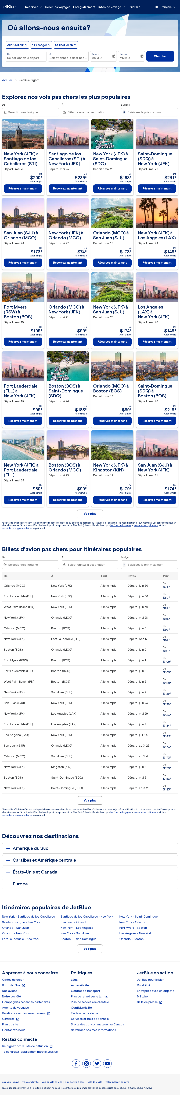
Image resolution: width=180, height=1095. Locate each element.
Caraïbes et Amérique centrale (40, 860)
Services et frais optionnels (90, 1019)
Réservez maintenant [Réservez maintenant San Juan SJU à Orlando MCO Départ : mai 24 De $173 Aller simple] (23, 262)
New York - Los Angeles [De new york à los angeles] (77, 927)
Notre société (11, 996)
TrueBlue (134, 7)
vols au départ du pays (117, 1082)
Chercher (160, 56)
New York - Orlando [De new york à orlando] (132, 922)
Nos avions (9, 991)
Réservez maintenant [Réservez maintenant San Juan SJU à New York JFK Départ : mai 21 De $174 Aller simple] (157, 500)
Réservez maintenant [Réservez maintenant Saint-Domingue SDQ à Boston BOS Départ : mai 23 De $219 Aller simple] (157, 421)
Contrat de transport (85, 991)
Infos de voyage (112, 7)
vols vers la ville (30, 1082)
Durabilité (143, 985)
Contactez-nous (13, 1030)
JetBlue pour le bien (150, 979)
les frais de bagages (120, 525)
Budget (125, 104)
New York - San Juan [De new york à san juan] (75, 933)
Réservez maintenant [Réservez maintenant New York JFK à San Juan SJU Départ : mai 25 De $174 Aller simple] (112, 341)
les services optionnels (146, 525)
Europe (16, 884)
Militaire (142, 996)
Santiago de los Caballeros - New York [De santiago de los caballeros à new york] (87, 916)
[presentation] (165, 7)
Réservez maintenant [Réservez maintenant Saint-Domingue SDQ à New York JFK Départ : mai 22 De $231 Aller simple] (157, 188)
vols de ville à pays (74, 1082)
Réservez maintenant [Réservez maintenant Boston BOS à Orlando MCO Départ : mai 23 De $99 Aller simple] (67, 500)
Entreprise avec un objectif (155, 991)
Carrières (10, 1019)
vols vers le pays (10, 1082)
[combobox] (26, 58)
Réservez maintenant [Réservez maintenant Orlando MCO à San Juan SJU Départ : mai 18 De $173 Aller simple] (112, 262)
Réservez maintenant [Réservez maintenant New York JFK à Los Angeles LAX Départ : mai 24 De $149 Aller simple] (157, 262)
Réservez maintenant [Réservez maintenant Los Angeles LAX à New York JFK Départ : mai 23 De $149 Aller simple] (157, 341)
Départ (95, 54)
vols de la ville (95, 1082)
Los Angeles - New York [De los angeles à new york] (135, 933)
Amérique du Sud (27, 848)
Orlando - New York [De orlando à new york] (15, 933)
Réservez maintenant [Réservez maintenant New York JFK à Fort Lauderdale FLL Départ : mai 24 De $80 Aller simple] (23, 500)
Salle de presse (150, 1002)
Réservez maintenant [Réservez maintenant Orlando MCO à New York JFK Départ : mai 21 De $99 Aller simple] (67, 341)
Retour (123, 54)
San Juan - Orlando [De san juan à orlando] (74, 922)
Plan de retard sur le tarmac (90, 996)
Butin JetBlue (13, 985)
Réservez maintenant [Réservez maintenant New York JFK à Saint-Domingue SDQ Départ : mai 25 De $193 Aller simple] (112, 188)
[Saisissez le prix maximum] (151, 112)
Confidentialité (81, 1007)
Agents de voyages (15, 1007)
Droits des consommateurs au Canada (97, 1024)
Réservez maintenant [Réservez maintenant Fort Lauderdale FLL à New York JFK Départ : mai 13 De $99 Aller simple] (23, 421)
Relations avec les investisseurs (26, 1013)
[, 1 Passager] (39, 45)
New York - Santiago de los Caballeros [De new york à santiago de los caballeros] (28, 916)
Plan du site (10, 1024)
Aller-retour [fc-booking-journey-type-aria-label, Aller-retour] (15, 45)
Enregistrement (84, 7)
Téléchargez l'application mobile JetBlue (30, 1051)
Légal (74, 979)
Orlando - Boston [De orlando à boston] (131, 939)
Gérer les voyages (57, 7)
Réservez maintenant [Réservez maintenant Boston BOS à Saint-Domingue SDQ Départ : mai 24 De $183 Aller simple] (67, 421)
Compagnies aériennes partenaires (26, 1002)
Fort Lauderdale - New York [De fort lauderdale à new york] (20, 939)
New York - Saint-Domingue (138, 916)
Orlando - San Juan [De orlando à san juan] (15, 927)
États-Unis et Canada (31, 872)
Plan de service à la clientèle (90, 1002)
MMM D (97, 58)
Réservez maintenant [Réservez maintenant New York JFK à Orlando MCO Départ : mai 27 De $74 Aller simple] (67, 262)
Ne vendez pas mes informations (93, 1030)
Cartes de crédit (13, 979)
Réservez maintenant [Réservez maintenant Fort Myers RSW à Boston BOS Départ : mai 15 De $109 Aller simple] (23, 341)
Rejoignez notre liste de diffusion (27, 1046)
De (8, 54)
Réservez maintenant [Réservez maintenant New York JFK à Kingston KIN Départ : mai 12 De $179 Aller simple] (112, 500)
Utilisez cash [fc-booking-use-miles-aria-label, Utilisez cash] (64, 45)
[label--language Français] (165, 7)
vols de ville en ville (52, 1082)
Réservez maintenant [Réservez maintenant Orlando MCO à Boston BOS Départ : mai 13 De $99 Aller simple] (112, 421)
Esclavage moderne (84, 1013)
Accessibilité (80, 985)
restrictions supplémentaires (17, 528)
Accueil (7, 80)
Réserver (34, 7)
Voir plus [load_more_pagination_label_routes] (90, 948)
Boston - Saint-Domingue (78, 939)
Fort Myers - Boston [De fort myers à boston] (133, 927)
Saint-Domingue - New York (21, 922)
